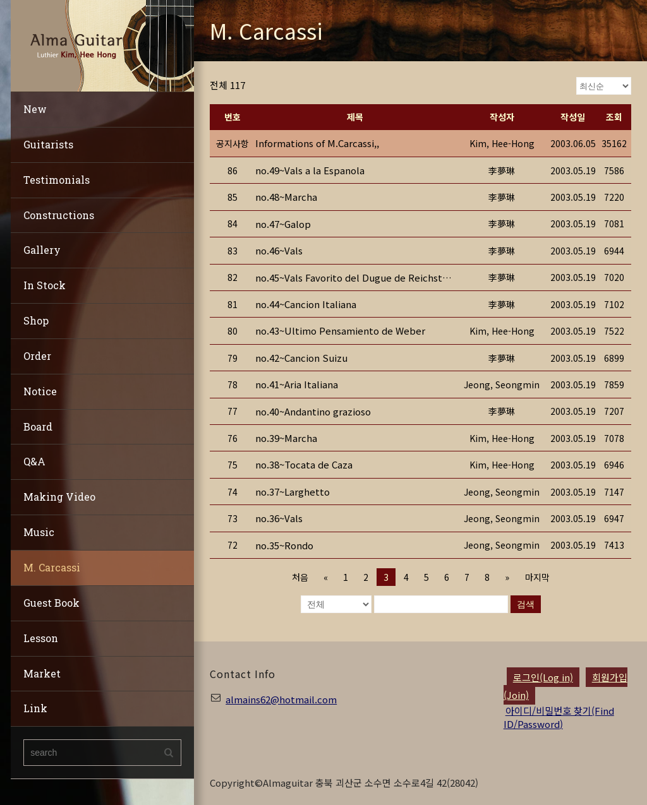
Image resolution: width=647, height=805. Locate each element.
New (35, 109)
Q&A (34, 461)
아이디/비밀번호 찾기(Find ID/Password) (559, 717)
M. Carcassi (51, 567)
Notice (40, 391)
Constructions (58, 215)
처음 (300, 577)
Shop (36, 320)
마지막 (536, 577)
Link (35, 708)
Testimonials (56, 179)
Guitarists (48, 144)
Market (42, 673)
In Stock (44, 285)
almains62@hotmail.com (281, 699)
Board (37, 426)
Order (37, 355)
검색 (526, 604)
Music (38, 532)
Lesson (40, 638)
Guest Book (51, 602)
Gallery (42, 249)
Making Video (59, 496)
